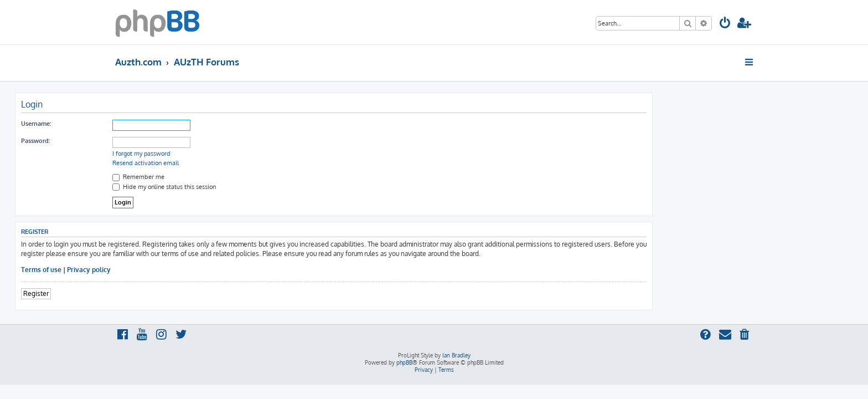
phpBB (404, 362)
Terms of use (141, 269)
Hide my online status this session (264, 187)
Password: (135, 141)
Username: (136, 123)
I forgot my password (242, 153)
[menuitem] (725, 24)
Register (136, 293)
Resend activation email (246, 163)
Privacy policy (189, 269)
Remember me (239, 177)
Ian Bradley (456, 355)
